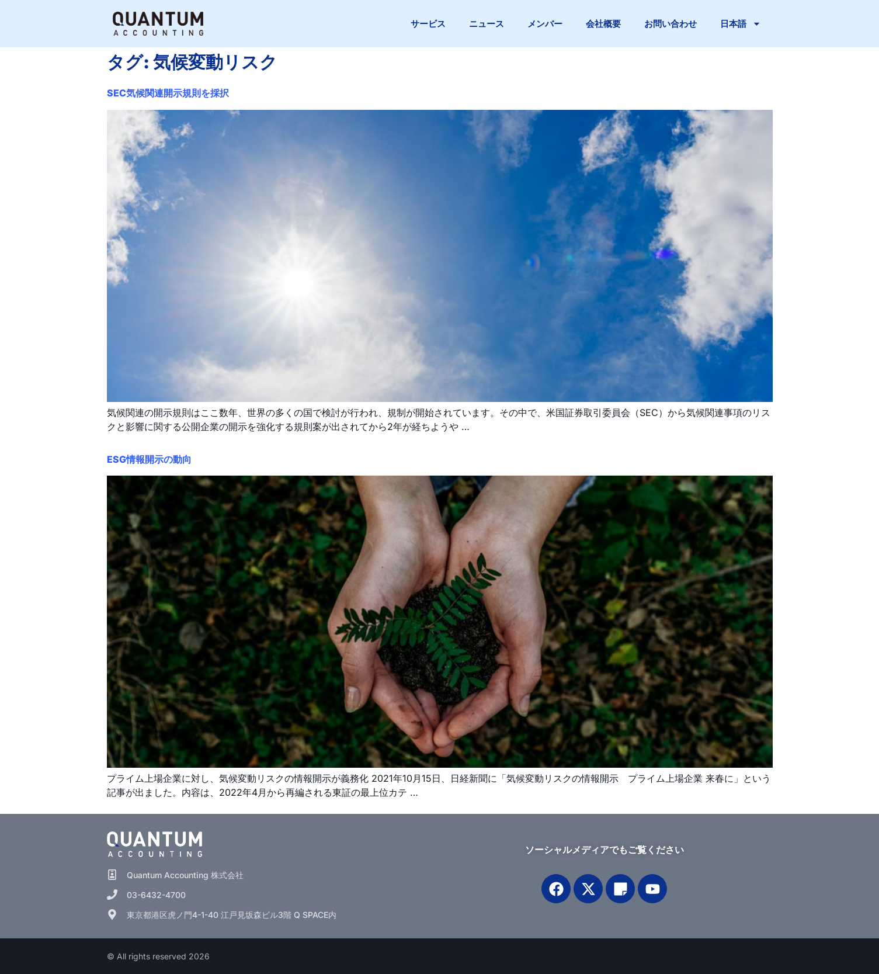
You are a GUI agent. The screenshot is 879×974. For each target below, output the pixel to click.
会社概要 (603, 23)
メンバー (544, 23)
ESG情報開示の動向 (149, 459)
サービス (428, 23)
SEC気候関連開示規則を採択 (168, 93)
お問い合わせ (670, 23)
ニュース (486, 23)
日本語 (740, 23)
